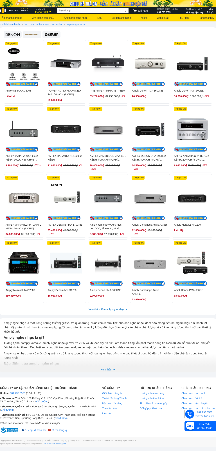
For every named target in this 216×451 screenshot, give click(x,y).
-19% (51, 233)
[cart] (140, 10)
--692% (36, 165)
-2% (38, 234)
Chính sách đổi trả (191, 398)
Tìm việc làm (109, 408)
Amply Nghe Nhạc (76, 24)
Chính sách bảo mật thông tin (198, 408)
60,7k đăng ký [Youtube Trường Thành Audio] (57, 430)
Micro (144, 17)
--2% (123, 96)
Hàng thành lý (206, 17)
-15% (135, 233)
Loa (99, 17)
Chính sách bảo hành (193, 393)
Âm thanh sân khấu (43, 17)
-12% (204, 165)
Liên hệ (106, 413)
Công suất (163, 17)
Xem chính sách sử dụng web (54, 444)
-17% (121, 234)
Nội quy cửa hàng (112, 403)
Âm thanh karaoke (12, 17)
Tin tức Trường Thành (114, 398)
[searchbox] (93, 10)
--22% (206, 96)
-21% (93, 169)
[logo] (14, 11)
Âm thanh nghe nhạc (75, 17)
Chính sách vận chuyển (194, 403)
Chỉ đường (42, 401)
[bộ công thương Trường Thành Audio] (10, 430)
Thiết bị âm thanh (10, 24)
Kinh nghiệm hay (194, 10)
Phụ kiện (184, 17)
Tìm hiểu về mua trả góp (153, 403)
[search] (124, 10)
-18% (135, 169)
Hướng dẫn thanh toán (152, 398)
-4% (80, 165)
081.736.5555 (167, 10)
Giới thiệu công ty (112, 393)
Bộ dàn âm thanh (121, 17)
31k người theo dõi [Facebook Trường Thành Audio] (34, 430)
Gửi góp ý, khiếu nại (151, 408)
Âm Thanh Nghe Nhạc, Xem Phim (43, 24)
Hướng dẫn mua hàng (152, 393)
